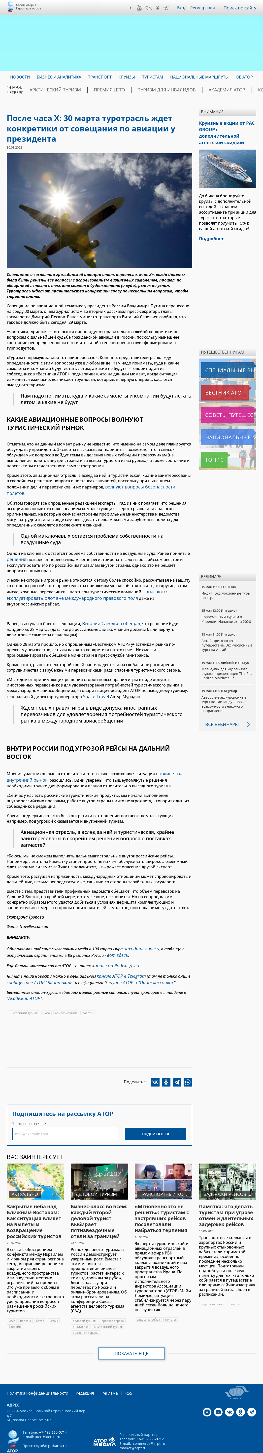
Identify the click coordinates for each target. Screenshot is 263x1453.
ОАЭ (12, 1300)
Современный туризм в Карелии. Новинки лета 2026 (226, 608)
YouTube (140, 8)
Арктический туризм (50, 90)
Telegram (167, 7)
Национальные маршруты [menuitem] (199, 77)
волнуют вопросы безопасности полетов (145, 486)
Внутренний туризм (23, 992)
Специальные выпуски (224, 360)
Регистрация (204, 7)
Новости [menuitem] (20, 77)
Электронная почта (27, 1103)
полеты (88, 992)
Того (46, 992)
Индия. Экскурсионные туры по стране (226, 585)
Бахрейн (15, 1306)
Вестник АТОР (215, 382)
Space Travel (94, 684)
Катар (40, 1300)
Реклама (99, 1372)
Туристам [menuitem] (152, 77)
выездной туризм (86, 1312)
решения (16, 551)
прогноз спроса (112, 1300)
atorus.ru (245, 1444)
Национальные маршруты (227, 427)
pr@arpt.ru (57, 1424)
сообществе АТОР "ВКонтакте (36, 963)
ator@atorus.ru (47, 1415)
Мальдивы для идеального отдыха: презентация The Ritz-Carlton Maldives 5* (224, 663)
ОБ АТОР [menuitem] (244, 77)
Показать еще (131, 1333)
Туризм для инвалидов (143, 90)
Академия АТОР (193, 90)
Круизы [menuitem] (127, 77)
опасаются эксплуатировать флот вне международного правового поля (86, 585)
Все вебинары (220, 714)
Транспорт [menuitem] (100, 77)
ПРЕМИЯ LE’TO (95, 90)
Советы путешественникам (228, 404)
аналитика (81, 1306)
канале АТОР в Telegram (119, 958)
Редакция (77, 1372)
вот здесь (116, 939)
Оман (54, 1300)
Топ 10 (209, 449)
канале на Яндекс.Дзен (113, 948)
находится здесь (139, 933)
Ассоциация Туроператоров (29, 6)
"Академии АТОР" (22, 978)
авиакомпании (66, 992)
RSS (117, 1372)
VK (149, 7)
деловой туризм (84, 1300)
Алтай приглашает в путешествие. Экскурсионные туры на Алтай (227, 635)
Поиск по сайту (241, 7)
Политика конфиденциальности (34, 1372)
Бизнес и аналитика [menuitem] (59, 77)
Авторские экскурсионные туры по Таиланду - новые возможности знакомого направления (224, 694)
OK (158, 8)
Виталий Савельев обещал (108, 612)
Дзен (132, 7)
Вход (183, 7)
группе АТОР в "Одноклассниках (130, 963)
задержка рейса (148, 1299)
